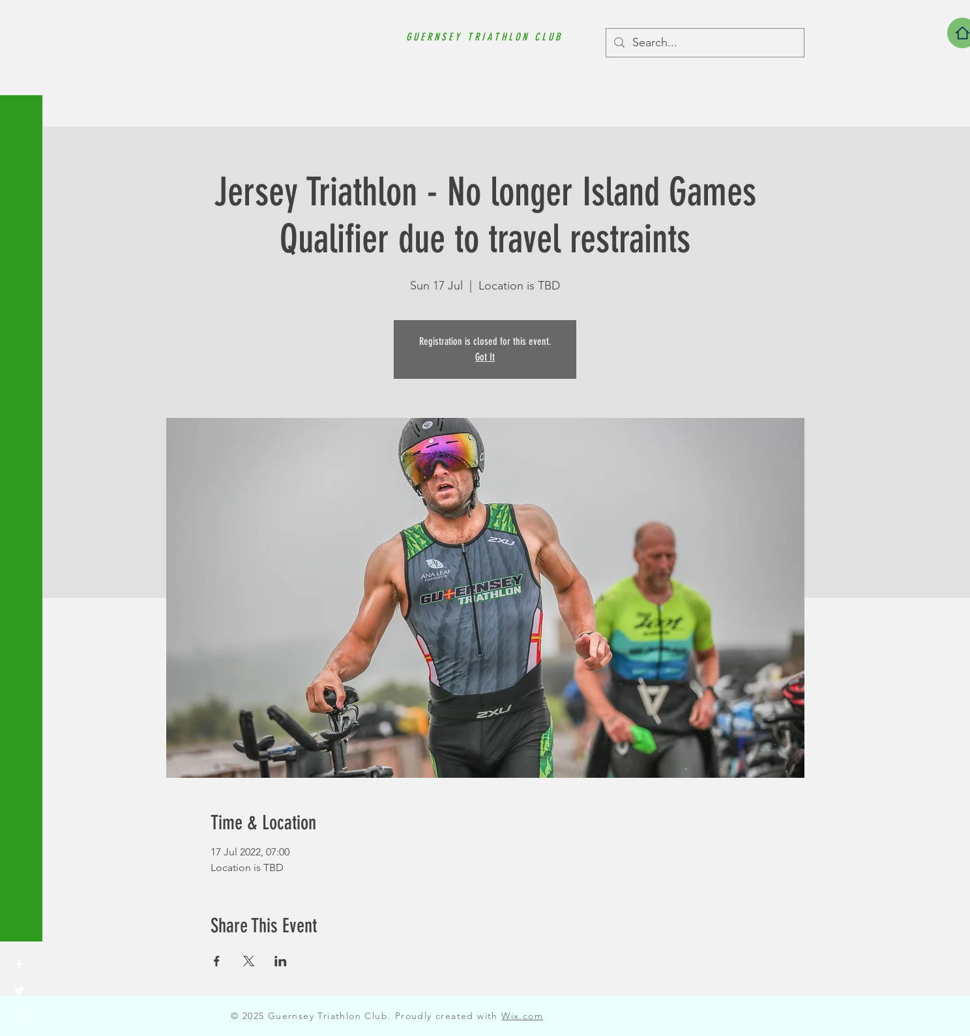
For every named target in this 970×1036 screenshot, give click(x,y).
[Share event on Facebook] (217, 961)
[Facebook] (19, 964)
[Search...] (704, 43)
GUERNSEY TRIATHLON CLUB (484, 37)
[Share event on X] (248, 961)
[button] (22, 19)
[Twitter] (19, 990)
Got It (485, 357)
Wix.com (522, 1016)
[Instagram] (19, 1016)
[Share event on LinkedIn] (280, 961)
